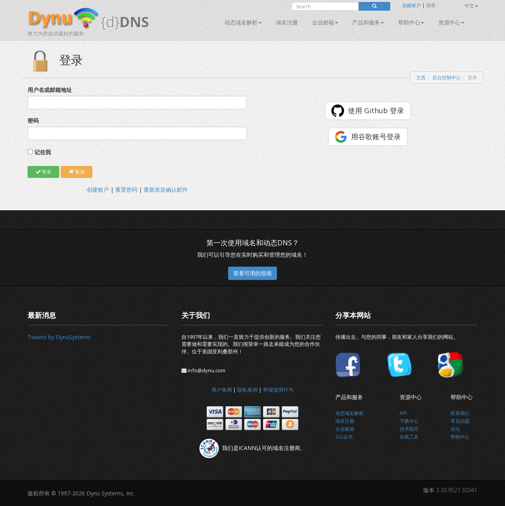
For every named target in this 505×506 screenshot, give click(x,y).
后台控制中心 (446, 77)
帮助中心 (411, 22)
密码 (33, 120)
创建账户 (411, 5)
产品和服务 (368, 22)
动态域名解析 (243, 22)
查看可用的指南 (252, 273)
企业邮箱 (325, 22)
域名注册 (287, 22)
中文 (471, 5)
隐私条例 (247, 389)
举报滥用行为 (278, 389)
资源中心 (451, 22)
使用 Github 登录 (376, 110)
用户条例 (221, 389)
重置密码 (126, 189)
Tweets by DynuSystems (59, 337)
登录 (431, 5)
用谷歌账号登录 (376, 136)
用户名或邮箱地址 (50, 89)
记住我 (42, 152)
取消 (76, 171)
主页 (421, 77)
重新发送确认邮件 (166, 189)
